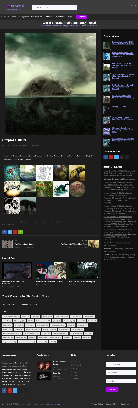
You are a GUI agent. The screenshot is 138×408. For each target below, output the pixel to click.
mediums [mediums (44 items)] (19, 329)
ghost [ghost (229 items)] (56, 321)
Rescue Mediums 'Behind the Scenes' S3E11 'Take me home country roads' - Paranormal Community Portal (118, 219)
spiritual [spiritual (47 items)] (67, 337)
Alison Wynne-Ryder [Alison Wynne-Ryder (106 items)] (11, 316)
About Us (76, 362)
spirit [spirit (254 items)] (88, 333)
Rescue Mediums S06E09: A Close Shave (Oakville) (120, 200)
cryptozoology (39, 222)
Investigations (23, 17)
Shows (6, 17)
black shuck (12, 222)
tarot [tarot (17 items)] (77, 337)
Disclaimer (125, 404)
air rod (6, 222)
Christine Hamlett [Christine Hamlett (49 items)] (61, 316)
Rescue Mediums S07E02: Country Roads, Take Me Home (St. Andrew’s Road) (120, 224)
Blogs (70, 17)
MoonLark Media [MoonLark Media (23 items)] (49, 329)
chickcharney (21, 222)
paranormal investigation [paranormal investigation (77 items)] (12, 333)
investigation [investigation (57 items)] (42, 325)
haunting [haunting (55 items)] (7, 325)
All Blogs (21, 145)
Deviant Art (49, 222)
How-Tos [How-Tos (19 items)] (30, 325)
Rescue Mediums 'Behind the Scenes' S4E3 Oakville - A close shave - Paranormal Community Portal (118, 195)
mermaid (73, 222)
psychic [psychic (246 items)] (46, 333)
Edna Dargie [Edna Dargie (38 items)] (19, 321)
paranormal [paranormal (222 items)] (77, 329)
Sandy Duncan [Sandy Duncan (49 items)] (76, 333)
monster (79, 222)
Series (13, 17)
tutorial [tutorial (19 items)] (86, 337)
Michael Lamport (128, 179)
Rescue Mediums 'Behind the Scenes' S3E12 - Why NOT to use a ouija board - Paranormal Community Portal (119, 208)
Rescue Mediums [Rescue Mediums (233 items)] (60, 333)
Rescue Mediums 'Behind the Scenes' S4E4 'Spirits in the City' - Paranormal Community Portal (118, 184)
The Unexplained (37, 17)
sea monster (87, 222)
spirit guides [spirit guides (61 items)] (21, 337)
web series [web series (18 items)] (42, 342)
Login (134, 6)
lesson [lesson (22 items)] (71, 325)
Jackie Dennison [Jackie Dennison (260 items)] (57, 325)
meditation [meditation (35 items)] (82, 325)
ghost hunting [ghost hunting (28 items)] (69, 321)
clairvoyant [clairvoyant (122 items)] (76, 316)
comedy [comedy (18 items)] (7, 321)
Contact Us (77, 365)
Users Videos (60, 17)
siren (93, 222)
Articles (27, 145)
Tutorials (49, 17)
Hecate (46, 296)
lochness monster (63, 222)
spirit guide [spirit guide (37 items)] (8, 337)
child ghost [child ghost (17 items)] (47, 316)
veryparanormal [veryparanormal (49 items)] (9, 342)
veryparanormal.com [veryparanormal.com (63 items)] (27, 342)
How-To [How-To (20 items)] (19, 325)
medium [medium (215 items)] (7, 329)
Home (75, 372)
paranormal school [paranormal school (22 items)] (31, 333)
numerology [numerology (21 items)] (64, 329)
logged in (16, 304)
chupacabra (30, 222)
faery (55, 222)
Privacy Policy (97, 404)
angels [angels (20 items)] (25, 316)
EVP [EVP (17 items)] (30, 321)
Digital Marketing (46, 404)
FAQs (75, 369)
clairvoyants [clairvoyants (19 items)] (89, 316)
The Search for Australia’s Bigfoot (82, 282)
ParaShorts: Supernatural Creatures (49, 282)
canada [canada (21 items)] (35, 316)
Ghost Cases (57, 373)
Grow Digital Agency (58, 404)
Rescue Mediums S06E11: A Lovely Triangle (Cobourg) (120, 237)
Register (81, 17)
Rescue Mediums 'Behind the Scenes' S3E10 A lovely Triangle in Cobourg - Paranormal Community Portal (118, 232)
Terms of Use (111, 404)
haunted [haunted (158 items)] (92, 321)
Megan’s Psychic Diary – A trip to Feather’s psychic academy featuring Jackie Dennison (119, 256)
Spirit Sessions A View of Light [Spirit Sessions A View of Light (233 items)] (50, 337)
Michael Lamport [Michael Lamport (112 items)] (33, 329)
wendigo (11, 224)
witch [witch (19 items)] (53, 342)
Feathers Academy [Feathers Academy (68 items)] (43, 321)
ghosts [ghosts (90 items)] (81, 321)
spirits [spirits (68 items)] (32, 337)
